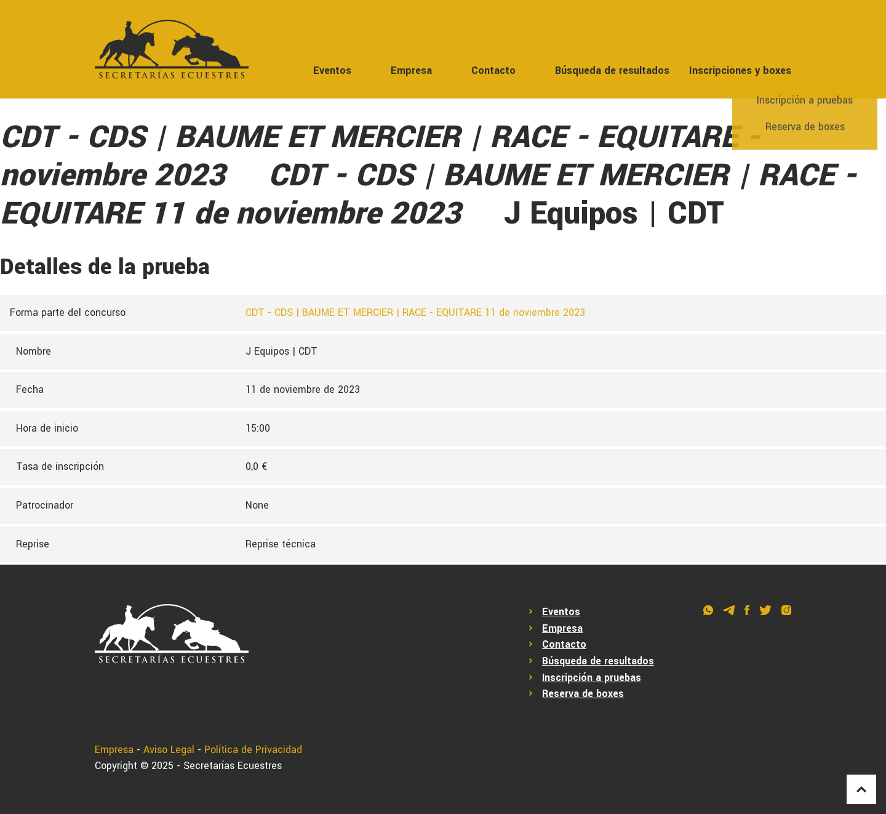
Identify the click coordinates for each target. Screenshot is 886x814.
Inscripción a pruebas (591, 678)
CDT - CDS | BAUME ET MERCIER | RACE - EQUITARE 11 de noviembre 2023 (415, 312)
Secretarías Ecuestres (232, 766)
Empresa (411, 70)
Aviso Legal (168, 750)
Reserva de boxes (583, 694)
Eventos (332, 70)
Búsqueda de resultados (612, 70)
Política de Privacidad (253, 750)
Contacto (493, 70)
